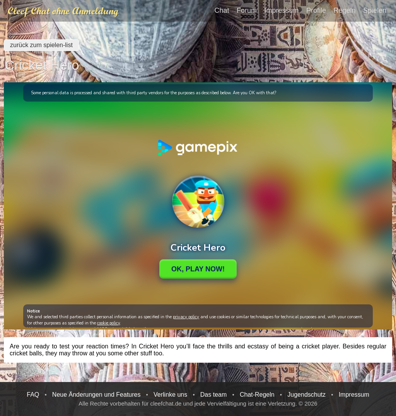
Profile (316, 10)
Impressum (282, 10)
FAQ (33, 394)
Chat (222, 10)
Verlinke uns (170, 394)
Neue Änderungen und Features (96, 394)
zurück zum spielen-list (41, 45)
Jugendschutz (306, 394)
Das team (213, 394)
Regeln (344, 10)
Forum (247, 10)
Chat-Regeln (257, 394)
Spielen (374, 10)
